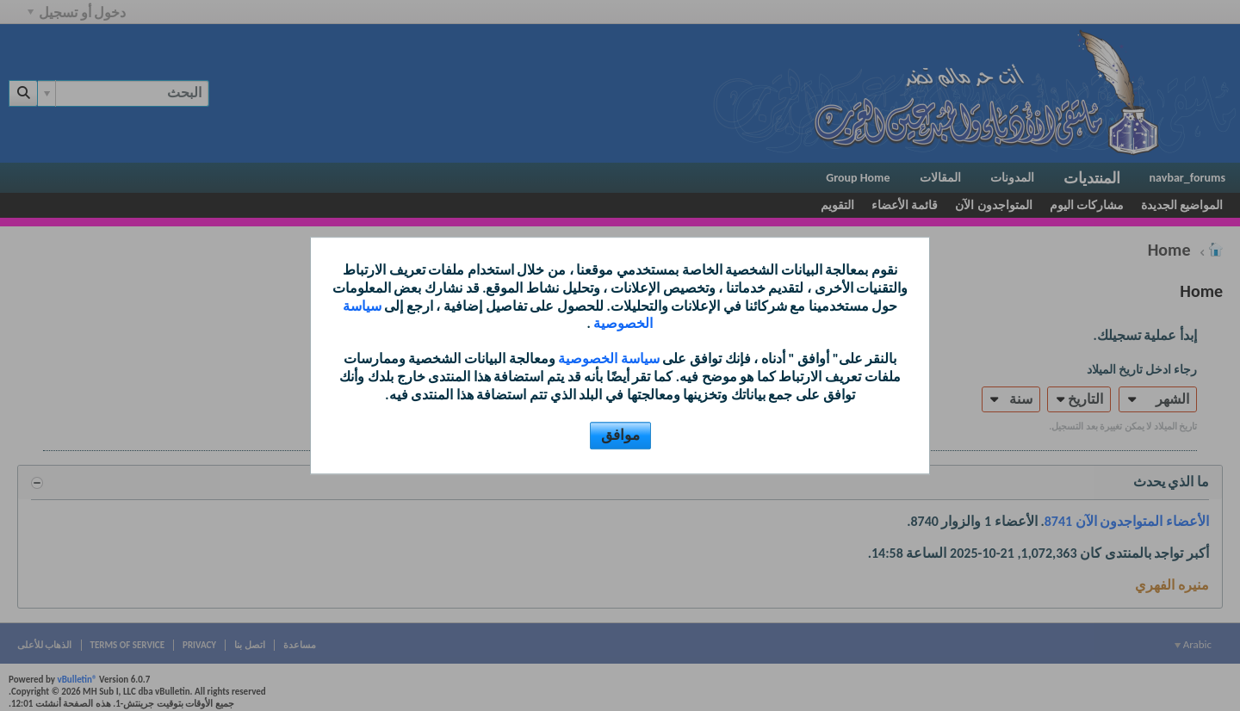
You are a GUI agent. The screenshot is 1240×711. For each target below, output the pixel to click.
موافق (620, 435)
